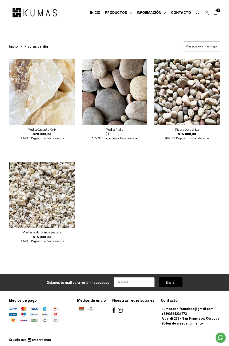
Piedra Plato (114, 129)
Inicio (95, 12)
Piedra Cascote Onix (42, 129)
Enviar (171, 282)
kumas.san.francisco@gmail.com (188, 309)
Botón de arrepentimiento (182, 323)
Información (152, 12)
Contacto (181, 12)
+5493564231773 (174, 314)
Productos (118, 12)
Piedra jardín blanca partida (42, 232)
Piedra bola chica (187, 129)
